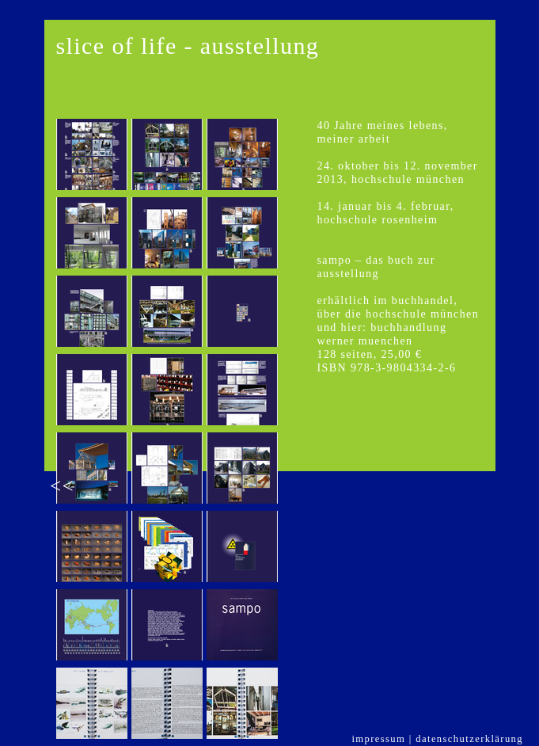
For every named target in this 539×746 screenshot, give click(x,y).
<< (62, 486)
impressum (378, 738)
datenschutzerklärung (469, 738)
